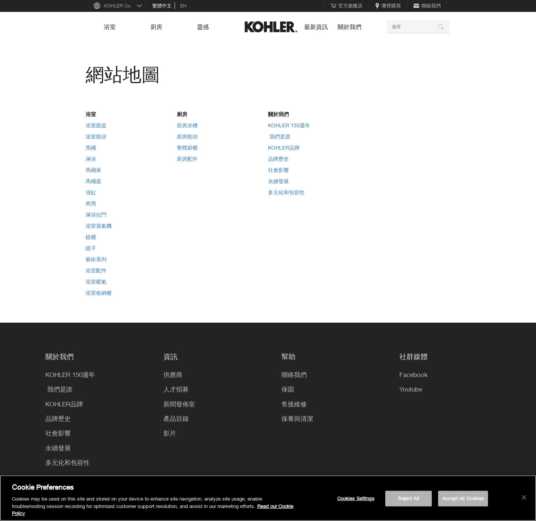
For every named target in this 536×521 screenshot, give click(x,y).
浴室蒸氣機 (99, 226)
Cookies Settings (355, 498)
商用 (91, 203)
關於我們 (349, 26)
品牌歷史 (278, 159)
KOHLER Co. (118, 6)
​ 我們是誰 (279, 136)
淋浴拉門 (96, 214)
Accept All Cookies (463, 498)
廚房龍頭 (187, 136)
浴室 (110, 26)
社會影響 (278, 170)
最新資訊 (316, 26)
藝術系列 (96, 259)
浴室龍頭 (96, 136)
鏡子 (91, 248)
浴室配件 (96, 270)
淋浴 (91, 159)
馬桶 (91, 147)
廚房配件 (187, 159)
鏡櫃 (91, 237)
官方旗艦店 (347, 5)
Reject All (408, 498)
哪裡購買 (388, 5)
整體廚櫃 (187, 147)
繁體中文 (162, 6)
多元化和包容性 (286, 192)
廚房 (156, 26)
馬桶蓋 (93, 181)
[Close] (524, 497)
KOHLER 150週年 (289, 125)
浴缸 (91, 192)
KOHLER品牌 (284, 147)
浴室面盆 (96, 125)
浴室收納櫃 (99, 293)
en (183, 6)
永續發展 (278, 181)
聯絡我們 (427, 5)
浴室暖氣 (96, 281)
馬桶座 (93, 170)
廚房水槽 (187, 125)
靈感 (203, 26)
